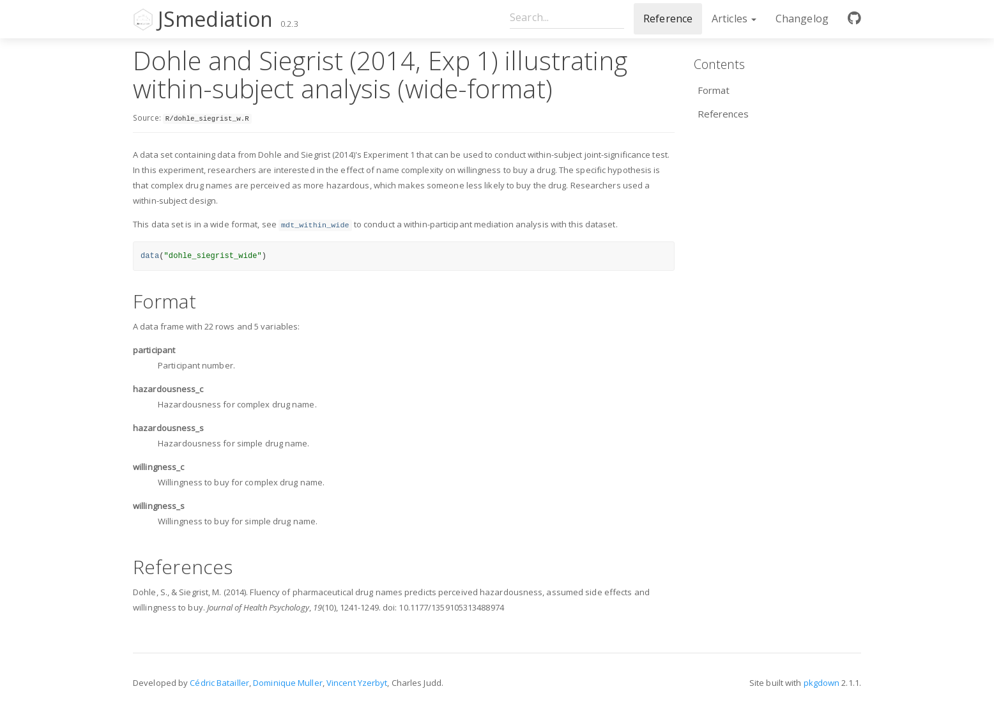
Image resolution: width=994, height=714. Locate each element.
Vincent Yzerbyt (357, 682)
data (150, 256)
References (723, 113)
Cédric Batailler (219, 682)
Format (714, 90)
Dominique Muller (288, 682)
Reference (667, 18)
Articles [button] (734, 18)
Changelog (802, 18)
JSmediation (215, 19)
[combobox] (567, 17)
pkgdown (822, 682)
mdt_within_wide (315, 225)
